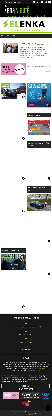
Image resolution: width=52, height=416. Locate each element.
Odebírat (25, 386)
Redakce (38, 413)
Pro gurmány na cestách (32, 44)
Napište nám (31, 413)
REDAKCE (41, 368)
